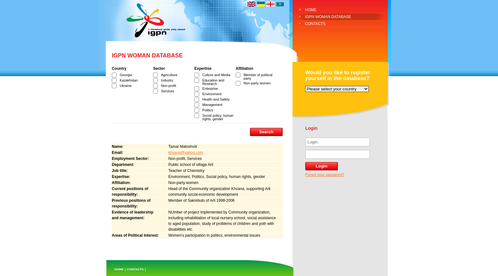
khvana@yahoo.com (185, 152)
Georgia (126, 75)
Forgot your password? (324, 175)
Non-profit (168, 86)
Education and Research (213, 82)
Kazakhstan (129, 80)
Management (212, 105)
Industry (167, 80)
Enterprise (210, 88)
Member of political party (258, 76)
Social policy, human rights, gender (217, 117)
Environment (212, 94)
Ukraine (125, 86)
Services (167, 91)
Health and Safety (216, 99)
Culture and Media (216, 75)
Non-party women (257, 83)
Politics (207, 110)
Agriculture (169, 75)
